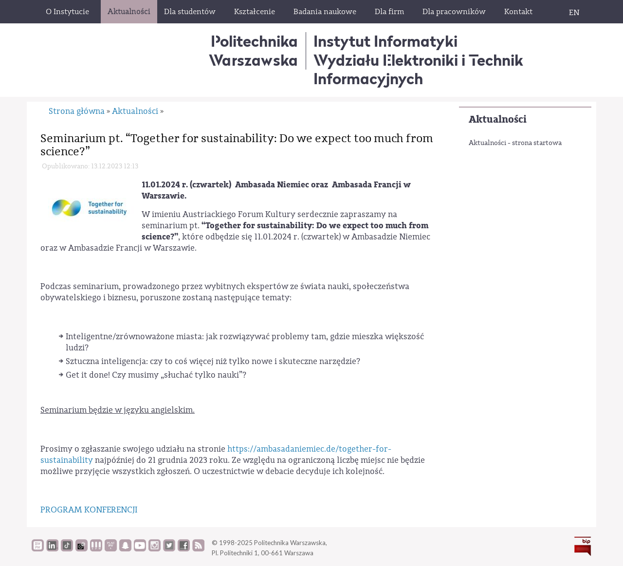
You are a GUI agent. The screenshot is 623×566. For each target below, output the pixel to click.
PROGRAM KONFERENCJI (88, 510)
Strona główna (77, 111)
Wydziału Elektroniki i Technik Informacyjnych (418, 69)
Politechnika (253, 50)
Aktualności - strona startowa (515, 143)
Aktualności (498, 119)
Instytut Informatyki (385, 41)
